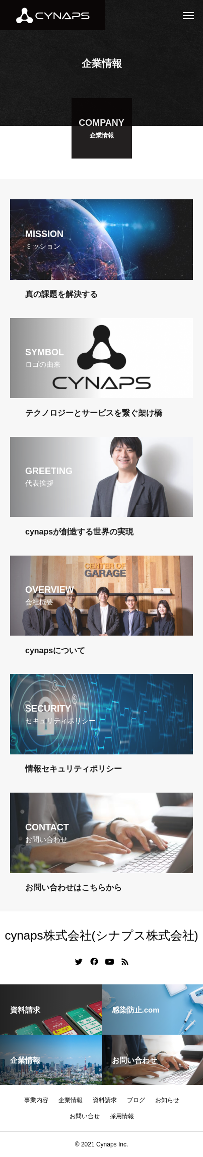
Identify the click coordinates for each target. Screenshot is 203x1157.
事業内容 (36, 1100)
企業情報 (70, 1100)
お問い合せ (85, 1116)
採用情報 (122, 1116)
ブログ (136, 1100)
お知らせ (167, 1100)
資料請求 (105, 1100)
